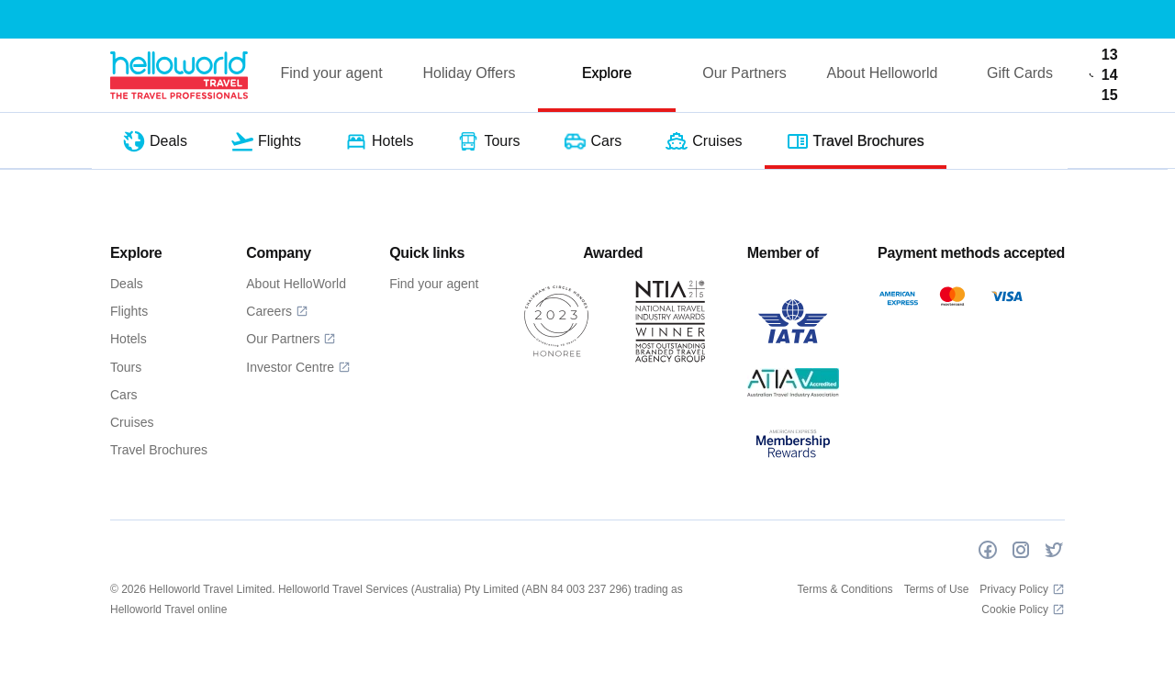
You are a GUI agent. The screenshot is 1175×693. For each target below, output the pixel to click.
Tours (125, 367)
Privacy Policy (1022, 589)
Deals (126, 283)
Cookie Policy (1023, 609)
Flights (129, 311)
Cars (124, 394)
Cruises (131, 422)
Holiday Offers (468, 73)
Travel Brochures (158, 449)
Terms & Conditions (845, 589)
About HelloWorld (296, 283)
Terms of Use (936, 589)
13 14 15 (1103, 75)
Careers (277, 311)
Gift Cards (1020, 73)
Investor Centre (298, 367)
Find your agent (331, 73)
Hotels (128, 338)
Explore (607, 73)
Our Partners (744, 73)
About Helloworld (882, 73)
